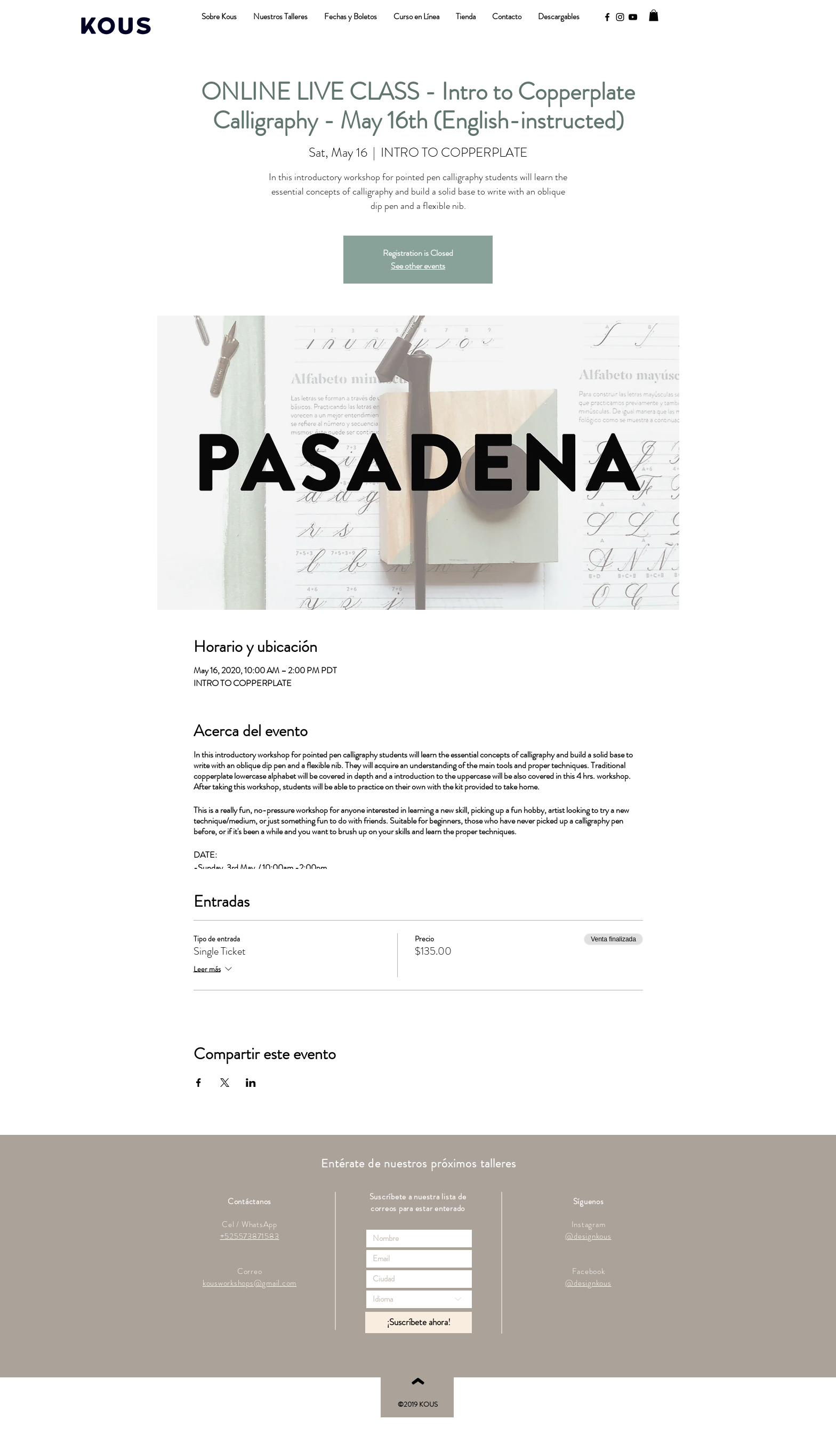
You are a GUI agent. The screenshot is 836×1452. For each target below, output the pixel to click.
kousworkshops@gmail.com (249, 1283)
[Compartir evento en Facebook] (199, 1082)
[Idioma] (419, 1299)
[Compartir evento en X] (225, 1082)
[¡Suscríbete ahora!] (418, 1322)
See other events (418, 266)
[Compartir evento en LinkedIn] (251, 1082)
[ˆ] (417, 1393)
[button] (653, 15)
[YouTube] (633, 17)
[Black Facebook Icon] (607, 17)
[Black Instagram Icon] (620, 17)
